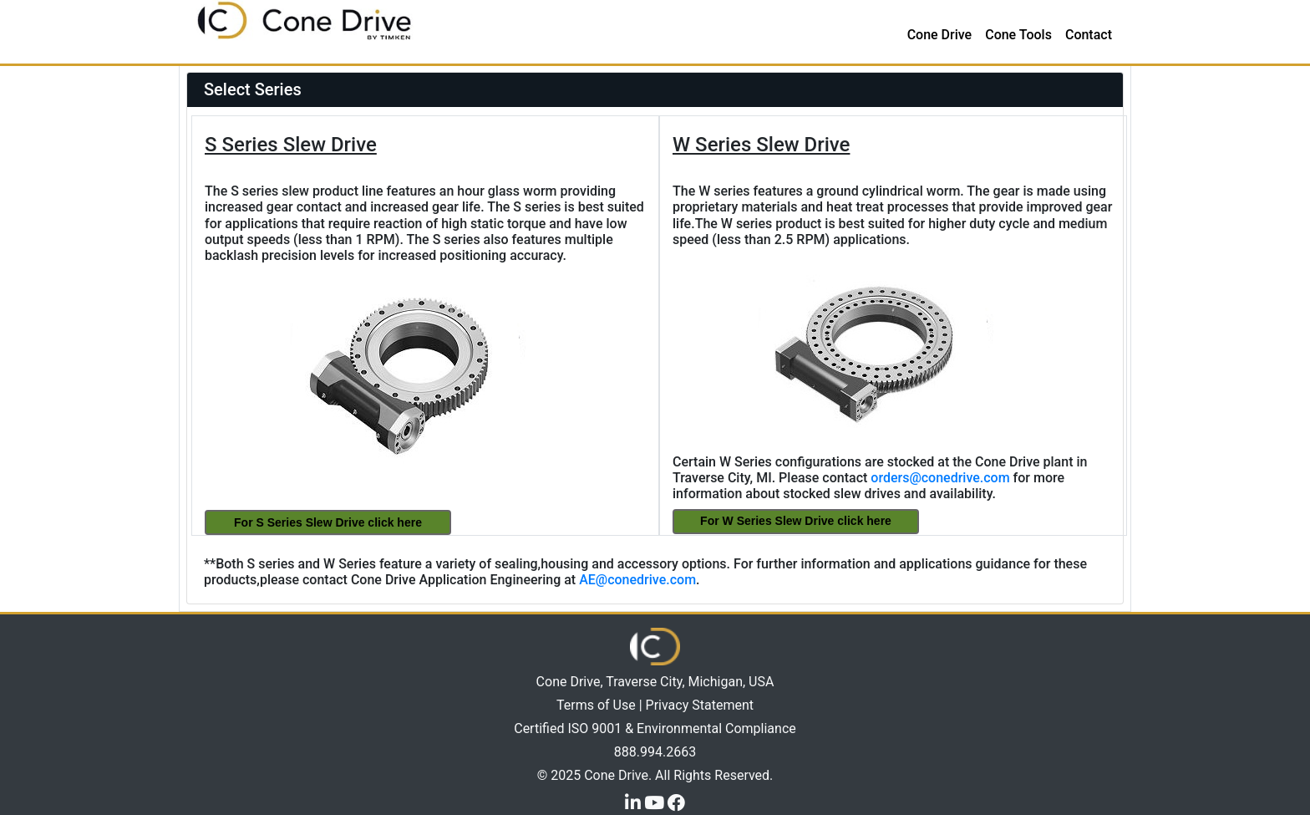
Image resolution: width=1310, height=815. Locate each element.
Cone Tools (1018, 35)
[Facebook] (676, 802)
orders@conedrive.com (940, 478)
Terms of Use (596, 705)
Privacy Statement (700, 705)
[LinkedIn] (634, 802)
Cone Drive (939, 35)
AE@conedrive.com (637, 580)
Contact (1088, 35)
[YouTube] (656, 802)
